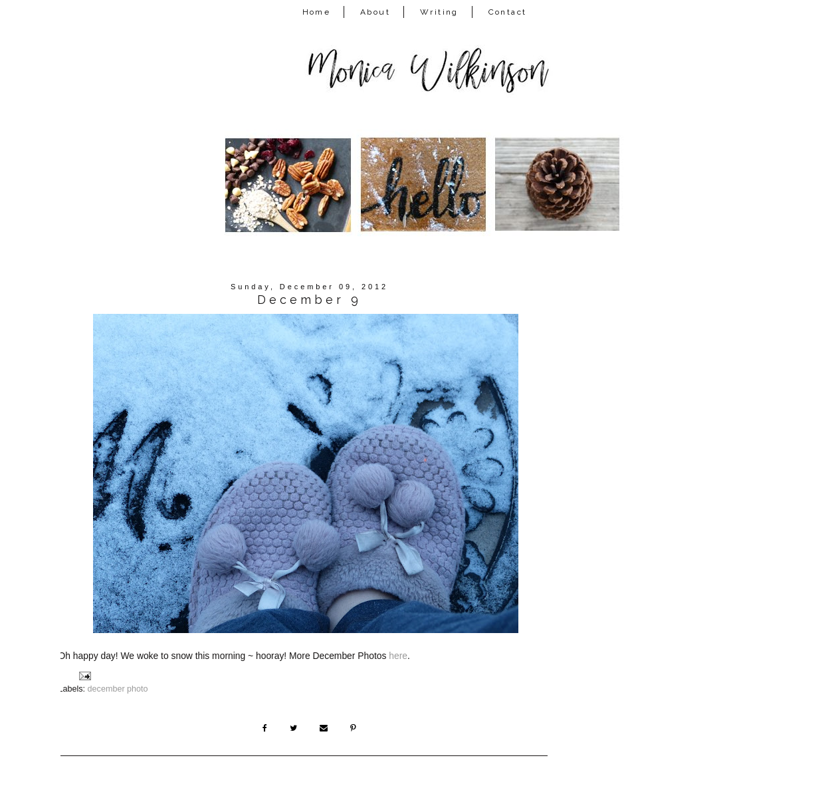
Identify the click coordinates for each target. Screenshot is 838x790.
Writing (439, 12)
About (375, 12)
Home (316, 12)
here (398, 655)
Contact (507, 12)
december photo (118, 689)
